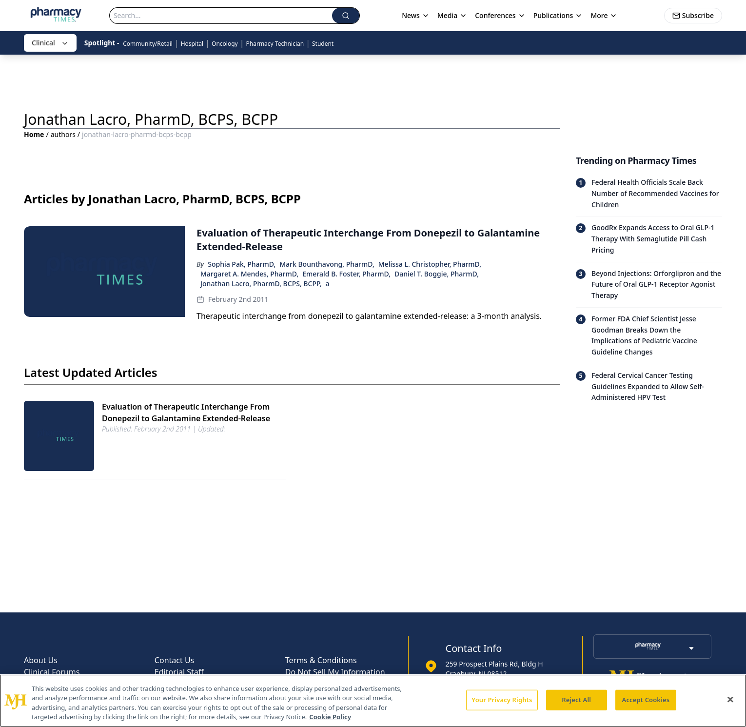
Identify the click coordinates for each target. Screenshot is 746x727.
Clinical (50, 42)
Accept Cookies (646, 699)
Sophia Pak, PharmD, (241, 264)
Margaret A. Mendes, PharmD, (249, 273)
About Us (41, 660)
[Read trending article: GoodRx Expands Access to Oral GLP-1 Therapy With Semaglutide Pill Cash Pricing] (649, 238)
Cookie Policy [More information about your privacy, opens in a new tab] (330, 716)
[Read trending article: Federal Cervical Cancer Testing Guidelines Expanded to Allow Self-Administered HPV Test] (649, 386)
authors (63, 134)
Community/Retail (148, 43)
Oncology (225, 43)
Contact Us (174, 660)
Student (323, 43)
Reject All (576, 699)
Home (34, 134)
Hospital (192, 43)
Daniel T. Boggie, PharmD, (436, 273)
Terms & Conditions (321, 660)
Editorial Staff (179, 672)
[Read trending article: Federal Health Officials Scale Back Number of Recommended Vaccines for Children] (649, 193)
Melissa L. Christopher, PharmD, (429, 264)
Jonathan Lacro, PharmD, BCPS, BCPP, (261, 283)
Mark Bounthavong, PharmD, (326, 264)
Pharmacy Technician (275, 43)
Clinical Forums (51, 672)
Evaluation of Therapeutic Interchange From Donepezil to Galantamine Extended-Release (186, 412)
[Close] (730, 699)
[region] (373, 700)
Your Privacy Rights (501, 699)
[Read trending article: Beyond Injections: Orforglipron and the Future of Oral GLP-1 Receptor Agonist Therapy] (649, 284)
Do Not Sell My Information (335, 672)
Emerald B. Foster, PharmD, (346, 273)
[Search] (221, 15)
